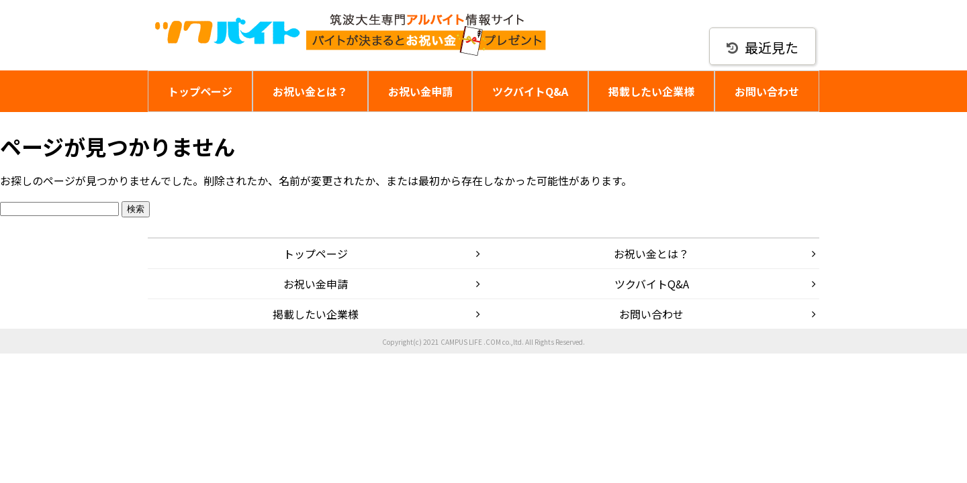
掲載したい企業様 (651, 91)
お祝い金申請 (420, 91)
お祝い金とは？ (310, 91)
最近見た (762, 47)
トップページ (200, 91)
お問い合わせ (767, 91)
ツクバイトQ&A (530, 91)
